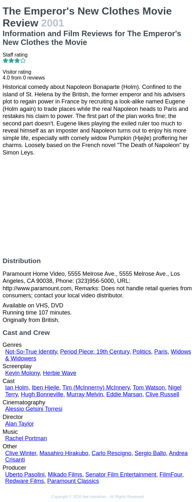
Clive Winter (20, 453)
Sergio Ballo (150, 453)
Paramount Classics (73, 481)
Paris (161, 351)
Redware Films (24, 481)
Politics (142, 351)
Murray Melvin (85, 394)
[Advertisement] (97, 206)
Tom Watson (149, 387)
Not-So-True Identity (31, 351)
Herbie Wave (59, 373)
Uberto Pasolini (25, 474)
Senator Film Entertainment (120, 474)
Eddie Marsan (124, 394)
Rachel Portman (26, 438)
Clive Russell (162, 394)
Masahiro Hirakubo (63, 453)
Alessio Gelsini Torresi (33, 409)
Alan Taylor (19, 424)
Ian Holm (16, 387)
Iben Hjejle (45, 387)
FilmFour (170, 474)
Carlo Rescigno (111, 453)
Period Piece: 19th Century (94, 351)
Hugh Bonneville (42, 394)
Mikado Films (65, 474)
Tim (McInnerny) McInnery (96, 387)
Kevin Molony (22, 373)
